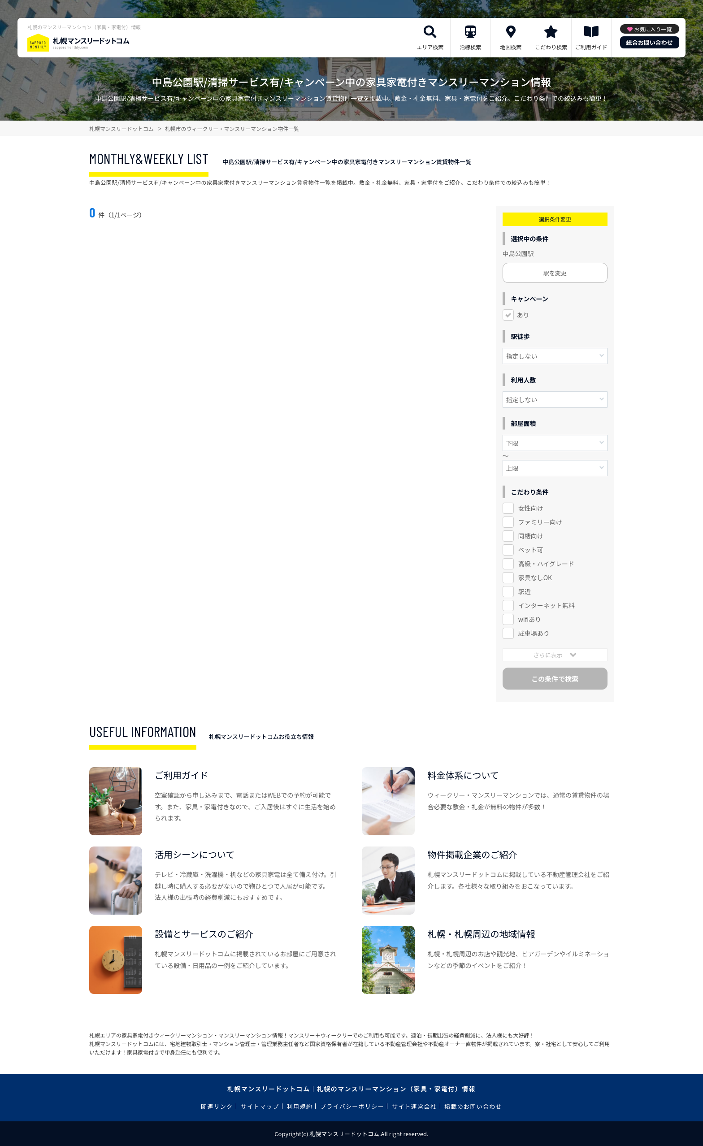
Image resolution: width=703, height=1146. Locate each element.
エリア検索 (430, 47)
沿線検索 (470, 47)
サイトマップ (260, 1106)
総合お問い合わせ (649, 42)
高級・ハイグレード (546, 563)
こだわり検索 (551, 47)
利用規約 (299, 1106)
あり (523, 314)
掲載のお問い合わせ (473, 1106)
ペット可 (530, 549)
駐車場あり (534, 633)
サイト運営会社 (414, 1106)
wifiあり (529, 619)
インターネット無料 (546, 605)
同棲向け (530, 535)
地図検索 (510, 47)
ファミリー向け (540, 521)
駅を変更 (555, 273)
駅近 (524, 591)
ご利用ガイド (591, 47)
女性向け (530, 508)
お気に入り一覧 (653, 29)
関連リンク (217, 1106)
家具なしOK (535, 577)
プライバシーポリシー (352, 1106)
